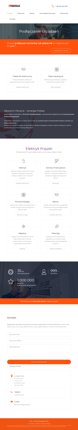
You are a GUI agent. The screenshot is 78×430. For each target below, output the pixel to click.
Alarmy (31, 13)
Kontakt (12, 19)
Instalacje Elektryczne (22, 183)
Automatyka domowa (47, 13)
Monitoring (64, 13)
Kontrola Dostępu (22, 215)
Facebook (32, 423)
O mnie (9, 13)
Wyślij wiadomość (39, 362)
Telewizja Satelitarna (55, 249)
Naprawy (22, 249)
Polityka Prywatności (46, 423)
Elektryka (20, 13)
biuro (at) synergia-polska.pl (22, 404)
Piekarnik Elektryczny (22, 87)
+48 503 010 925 (60, 6)
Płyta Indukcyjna (56, 87)
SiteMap (38, 423)
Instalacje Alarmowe (55, 215)
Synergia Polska (15, 366)
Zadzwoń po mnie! (61, 50)
